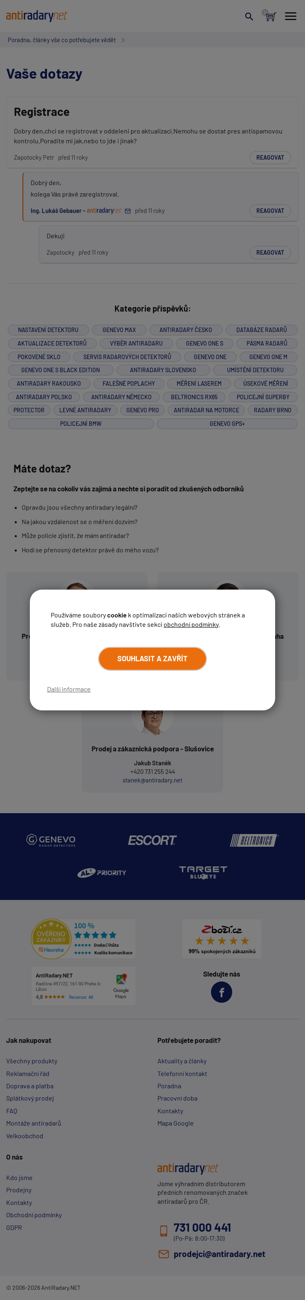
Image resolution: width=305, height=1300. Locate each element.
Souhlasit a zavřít (152, 658)
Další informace (69, 689)
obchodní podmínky (191, 624)
